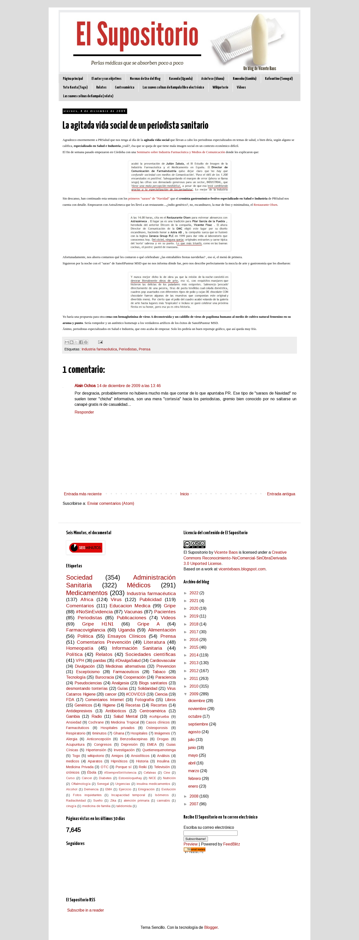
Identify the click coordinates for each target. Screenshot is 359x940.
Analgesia (120, 683)
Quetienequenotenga (159, 750)
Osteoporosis (157, 728)
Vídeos (241, 87)
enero (193, 786)
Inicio (184, 494)
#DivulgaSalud (128, 660)
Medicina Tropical (125, 722)
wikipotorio (96, 756)
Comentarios (80, 605)
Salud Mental (125, 716)
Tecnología (76, 677)
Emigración (146, 789)
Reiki (143, 767)
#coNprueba (159, 717)
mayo (193, 755)
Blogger (211, 927)
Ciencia (161, 694)
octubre (195, 716)
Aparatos (95, 761)
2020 (194, 608)
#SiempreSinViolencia (120, 772)
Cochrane (96, 722)
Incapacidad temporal (128, 795)
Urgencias (122, 784)
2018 (194, 624)
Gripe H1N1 (98, 624)
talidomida (124, 806)
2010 (194, 686)
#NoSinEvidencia (94, 611)
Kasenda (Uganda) (181, 79)
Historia (142, 761)
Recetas (133, 705)
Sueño (98, 800)
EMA (108, 789)
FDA (70, 700)
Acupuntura (75, 744)
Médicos (139, 585)
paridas (99, 660)
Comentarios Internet (104, 700)
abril (192, 763)
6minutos (99, 733)
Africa (87, 599)
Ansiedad (73, 722)
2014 (194, 655)
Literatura (154, 642)
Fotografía (144, 700)
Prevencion (166, 666)
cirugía (71, 806)
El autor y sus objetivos (106, 79)
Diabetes (105, 778)
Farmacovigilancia (85, 629)
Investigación (124, 750)
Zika (113, 800)
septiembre (198, 724)
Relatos (101, 87)
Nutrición (169, 778)
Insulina (163, 761)
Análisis (163, 756)
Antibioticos (115, 711)
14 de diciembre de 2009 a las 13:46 (129, 386)
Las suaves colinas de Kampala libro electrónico (173, 87)
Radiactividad (76, 800)
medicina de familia (96, 806)
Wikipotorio (220, 87)
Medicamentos (87, 592)
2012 (194, 671)
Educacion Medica (129, 605)
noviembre (197, 709)
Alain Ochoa (85, 386)
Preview (190, 844)
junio (192, 747)
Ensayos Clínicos (126, 636)
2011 (194, 678)
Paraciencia (165, 677)
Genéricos (83, 705)
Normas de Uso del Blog (145, 79)
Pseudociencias (88, 683)
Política (74, 654)
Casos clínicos (158, 722)
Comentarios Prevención (104, 642)
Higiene (108, 705)
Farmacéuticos (77, 728)
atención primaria (136, 800)
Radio (96, 716)
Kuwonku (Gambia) (245, 79)
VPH (80, 660)
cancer (111, 694)
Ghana (118, 733)
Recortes (159, 705)
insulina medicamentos (153, 784)
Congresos (103, 744)
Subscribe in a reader (85, 910)
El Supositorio (195, 552)
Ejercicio (125, 789)
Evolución (169, 789)
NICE (152, 778)
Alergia (71, 739)
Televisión (162, 767)
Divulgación (85, 666)
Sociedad (79, 577)
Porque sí (124, 767)
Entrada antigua (281, 494)
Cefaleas (150, 772)
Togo (76, 756)
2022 (194, 593)
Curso (70, 778)
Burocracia (104, 677)
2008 (194, 796)
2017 (194, 632)
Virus (116, 599)
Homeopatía (79, 648)
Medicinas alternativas (125, 666)
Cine (167, 772)
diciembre (197, 701)
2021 (194, 601)
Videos (168, 617)
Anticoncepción (99, 739)
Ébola (91, 772)
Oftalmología (80, 784)
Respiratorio (76, 733)
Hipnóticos (119, 761)
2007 (194, 804)
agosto (195, 732)
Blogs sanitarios (153, 683)
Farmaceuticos (126, 672)
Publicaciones (131, 617)
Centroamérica (124, 87)
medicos (72, 761)
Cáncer (87, 778)
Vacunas (133, 611)
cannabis (163, 800)
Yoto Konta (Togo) (75, 87)
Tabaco (159, 672)
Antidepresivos (79, 711)
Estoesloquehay (130, 778)
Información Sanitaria (137, 648)
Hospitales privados (118, 728)
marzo (194, 771)
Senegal (103, 784)
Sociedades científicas (150, 654)
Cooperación (134, 677)
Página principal (73, 79)
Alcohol (71, 789)
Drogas (163, 739)
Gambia (73, 716)
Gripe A (148, 624)
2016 (194, 639)
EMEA (152, 744)
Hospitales (139, 733)
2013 (194, 663)
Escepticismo (88, 672)
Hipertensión (96, 750)
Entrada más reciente (83, 494)
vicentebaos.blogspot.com (242, 569)
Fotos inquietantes (87, 795)
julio (192, 739)
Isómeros (162, 795)
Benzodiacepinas (134, 739)
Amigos (117, 756)
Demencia (91, 789)
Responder (84, 412)
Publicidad (150, 599)
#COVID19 (135, 694)
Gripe (170, 605)
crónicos (73, 772)
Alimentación (162, 629)
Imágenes (162, 733)
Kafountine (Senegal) (279, 79)
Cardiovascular (163, 660)
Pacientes (165, 611)
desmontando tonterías (87, 688)
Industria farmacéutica (99, 349)
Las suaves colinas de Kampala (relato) (88, 96)
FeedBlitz (231, 844)
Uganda (126, 629)
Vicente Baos (226, 552)
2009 (194, 694)
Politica (85, 636)
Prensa (144, 349)
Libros (170, 700)
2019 (194, 616)
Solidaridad (147, 688)
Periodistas (128, 349)
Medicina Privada (79, 767)
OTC (104, 767)
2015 (194, 647)
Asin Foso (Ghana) (212, 79)
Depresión (129, 744)
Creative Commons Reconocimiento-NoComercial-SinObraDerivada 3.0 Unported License (235, 558)
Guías (122, 688)
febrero (195, 778)
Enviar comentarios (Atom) (110, 503)
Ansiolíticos (140, 756)
